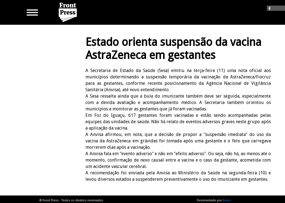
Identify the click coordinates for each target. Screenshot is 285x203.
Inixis (227, 200)
